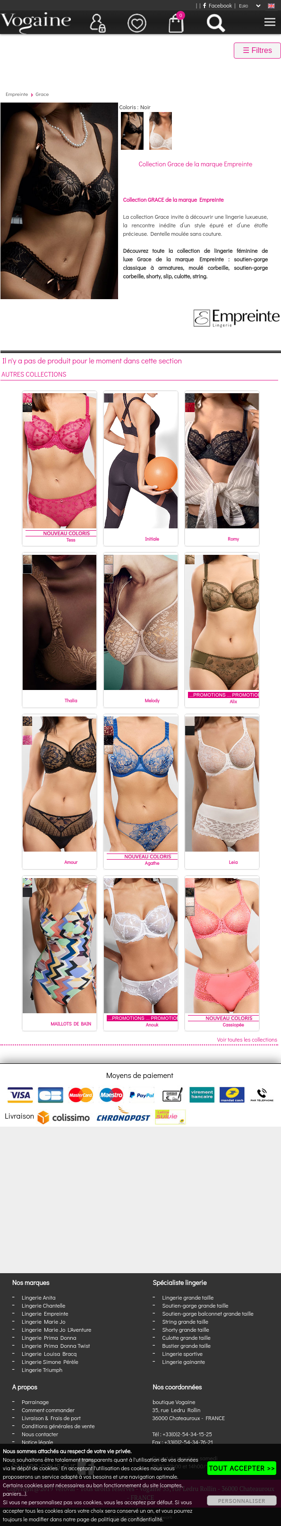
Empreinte (17, 93)
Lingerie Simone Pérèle (50, 1361)
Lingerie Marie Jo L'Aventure (56, 1329)
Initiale (152, 539)
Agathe (152, 863)
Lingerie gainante (183, 1361)
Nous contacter (40, 1434)
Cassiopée (233, 1025)
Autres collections (34, 374)
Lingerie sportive (182, 1353)
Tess (71, 540)
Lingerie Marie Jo (43, 1321)
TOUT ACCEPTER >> (242, 1468)
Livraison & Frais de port (51, 1418)
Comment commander (48, 1410)
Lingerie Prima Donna (49, 1337)
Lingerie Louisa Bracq (49, 1353)
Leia (233, 862)
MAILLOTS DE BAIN (71, 1024)
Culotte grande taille (186, 1337)
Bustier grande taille (186, 1345)
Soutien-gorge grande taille (195, 1305)
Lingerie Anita (38, 1297)
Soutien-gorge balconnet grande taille (208, 1313)
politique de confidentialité (130, 1519)
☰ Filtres (257, 50)
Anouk (152, 1025)
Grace (42, 93)
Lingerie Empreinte (45, 1313)
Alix (233, 701)
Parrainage (35, 1401)
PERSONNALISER (241, 1500)
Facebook (217, 5)
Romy (233, 539)
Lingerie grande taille (188, 1297)
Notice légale (37, 1442)
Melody (152, 701)
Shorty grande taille (185, 1329)
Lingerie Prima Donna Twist (56, 1345)
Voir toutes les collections (247, 1039)
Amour (70, 862)
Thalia (71, 701)
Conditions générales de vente (58, 1426)
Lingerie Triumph (42, 1369)
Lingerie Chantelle (43, 1305)
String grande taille (185, 1321)
